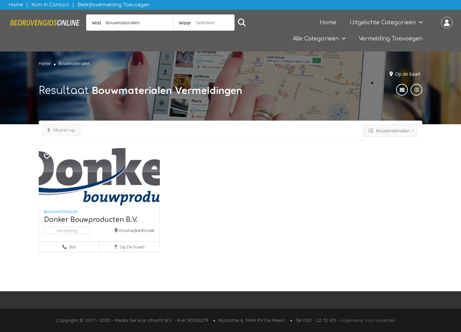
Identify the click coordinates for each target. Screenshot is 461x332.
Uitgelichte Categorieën (383, 23)
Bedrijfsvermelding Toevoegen (113, 4)
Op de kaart (408, 74)
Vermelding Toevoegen (391, 39)
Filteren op (61, 130)
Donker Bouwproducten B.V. (91, 219)
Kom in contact (50, 4)
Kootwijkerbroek (136, 230)
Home (15, 4)
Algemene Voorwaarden (368, 320)
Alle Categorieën (316, 39)
